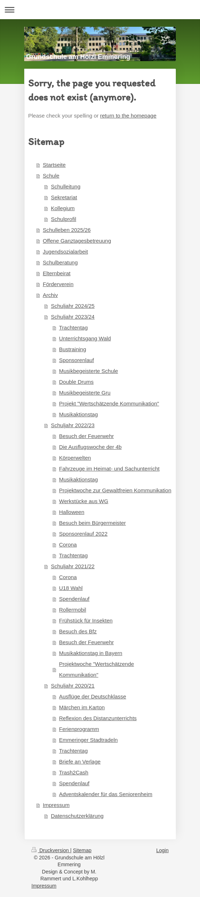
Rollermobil (72, 610)
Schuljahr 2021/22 (73, 566)
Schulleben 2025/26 (67, 230)
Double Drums (76, 382)
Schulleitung (66, 186)
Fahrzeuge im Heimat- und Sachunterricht (109, 468)
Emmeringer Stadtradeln (88, 740)
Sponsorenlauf (76, 360)
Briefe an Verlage (80, 761)
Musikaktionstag (78, 414)
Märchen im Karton (82, 707)
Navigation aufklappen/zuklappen (100, 9)
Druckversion (50, 850)
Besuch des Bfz (78, 631)
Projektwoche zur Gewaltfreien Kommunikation (115, 490)
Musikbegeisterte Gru (85, 393)
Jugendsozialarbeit (65, 251)
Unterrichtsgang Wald (85, 338)
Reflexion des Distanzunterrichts (98, 718)
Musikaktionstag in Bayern (90, 653)
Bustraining (72, 349)
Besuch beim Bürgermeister (92, 523)
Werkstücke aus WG (83, 501)
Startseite (54, 165)
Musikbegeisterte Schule (88, 371)
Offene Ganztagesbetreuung (77, 241)
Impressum (56, 805)
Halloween (71, 512)
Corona (68, 544)
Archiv (50, 295)
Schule (51, 176)
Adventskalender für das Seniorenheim (106, 794)
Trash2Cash (73, 772)
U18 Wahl (71, 588)
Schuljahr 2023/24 (73, 317)
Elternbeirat (57, 273)
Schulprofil (63, 219)
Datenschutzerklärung (77, 816)
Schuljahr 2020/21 (73, 686)
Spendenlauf (74, 599)
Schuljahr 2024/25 (73, 306)
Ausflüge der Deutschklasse (92, 696)
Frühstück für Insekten (86, 620)
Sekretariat (64, 197)
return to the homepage (128, 115)
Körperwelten (75, 458)
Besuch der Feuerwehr (86, 436)
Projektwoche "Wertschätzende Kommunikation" (96, 669)
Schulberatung (60, 262)
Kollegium (63, 208)
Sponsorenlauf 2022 (83, 534)
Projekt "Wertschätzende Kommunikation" (109, 403)
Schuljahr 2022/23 (73, 425)
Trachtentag (73, 327)
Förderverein (58, 284)
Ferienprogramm (79, 729)
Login (162, 850)
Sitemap (82, 850)
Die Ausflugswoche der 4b (90, 447)
